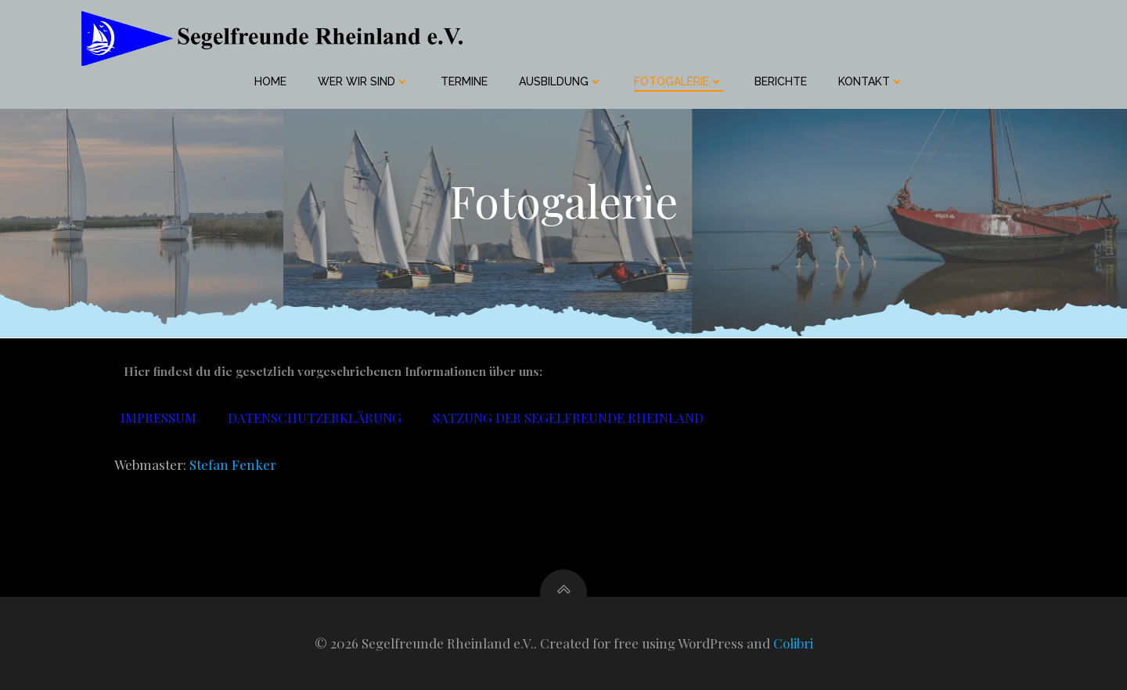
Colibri (793, 643)
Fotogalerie (678, 81)
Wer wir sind (363, 81)
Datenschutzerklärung (314, 417)
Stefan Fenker (232, 464)
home (270, 81)
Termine (464, 81)
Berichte (780, 81)
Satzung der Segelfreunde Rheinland (568, 417)
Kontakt (871, 81)
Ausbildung (561, 81)
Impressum (158, 417)
